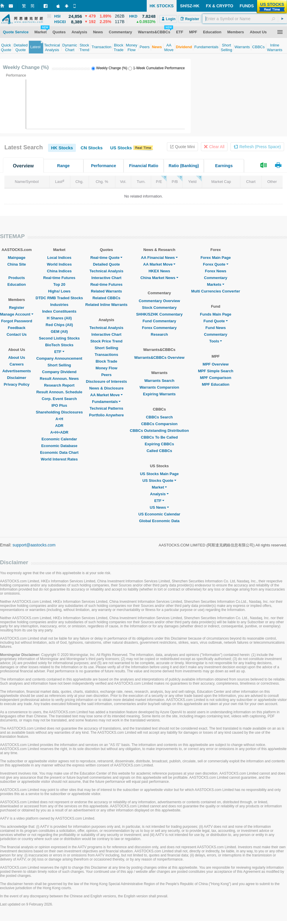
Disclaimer (16, 377)
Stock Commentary (159, 307)
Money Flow (106, 368)
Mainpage (16, 257)
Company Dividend (59, 372)
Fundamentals (106, 401)
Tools (215, 341)
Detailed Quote (106, 264)
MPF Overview (216, 364)
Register (16, 307)
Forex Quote (215, 264)
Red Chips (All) (59, 325)
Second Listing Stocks (59, 338)
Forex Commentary (159, 328)
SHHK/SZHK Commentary (159, 314)
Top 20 (59, 284)
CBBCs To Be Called (159, 437)
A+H (59, 419)
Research (159, 334)
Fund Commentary (159, 321)
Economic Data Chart (59, 452)
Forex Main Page (216, 257)
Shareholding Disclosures (59, 412)
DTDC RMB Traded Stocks (59, 298)
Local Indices (59, 257)
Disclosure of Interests (106, 381)
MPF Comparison (215, 377)
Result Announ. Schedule (59, 392)
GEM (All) (59, 331)
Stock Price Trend (106, 341)
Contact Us (16, 334)
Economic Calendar (59, 439)
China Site (16, 264)
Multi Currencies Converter (215, 291)
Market (159, 487)
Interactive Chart (106, 278)
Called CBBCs (159, 451)
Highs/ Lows (59, 291)
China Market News (159, 278)
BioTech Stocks (59, 345)
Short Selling (59, 365)
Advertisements (16, 371)
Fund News (216, 328)
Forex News (215, 271)
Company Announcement (59, 358)
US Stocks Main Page (159, 474)
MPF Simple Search (215, 371)
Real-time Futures (59, 278)
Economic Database (59, 446)
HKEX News (159, 271)
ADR (59, 425)
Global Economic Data (159, 521)
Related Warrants (106, 291)
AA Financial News (159, 257)
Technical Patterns (106, 408)
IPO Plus (59, 405)
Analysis (159, 494)
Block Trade (106, 361)
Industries (59, 304)
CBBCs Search (159, 417)
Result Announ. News (59, 378)
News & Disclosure (106, 388)
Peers (106, 375)
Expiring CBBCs (159, 444)
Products (16, 278)
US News (159, 507)
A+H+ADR (59, 432)
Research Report (59, 385)
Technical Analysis (107, 271)
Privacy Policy (17, 384)
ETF (59, 351)
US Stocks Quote (159, 480)
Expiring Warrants (159, 394)
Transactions (106, 354)
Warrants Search (159, 380)
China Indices (59, 271)
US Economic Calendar (159, 514)
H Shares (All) (59, 318)
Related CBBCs (106, 298)
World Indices (59, 264)
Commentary (215, 278)
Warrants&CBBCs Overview (159, 357)
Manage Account (16, 314)
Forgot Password (16, 321)
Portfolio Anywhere (106, 415)
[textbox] (244, 18)
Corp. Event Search (59, 399)
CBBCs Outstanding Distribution (159, 430)
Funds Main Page (215, 314)
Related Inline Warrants (106, 304)
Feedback (16, 328)
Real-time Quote (106, 257)
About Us (16, 357)
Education (16, 284)
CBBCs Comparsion (159, 424)
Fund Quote (216, 321)
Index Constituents (59, 311)
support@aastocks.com (34, 545)
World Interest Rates (59, 459)
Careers (17, 364)
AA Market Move (106, 395)
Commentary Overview (159, 301)
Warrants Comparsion (159, 387)
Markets (215, 284)
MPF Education (215, 384)
